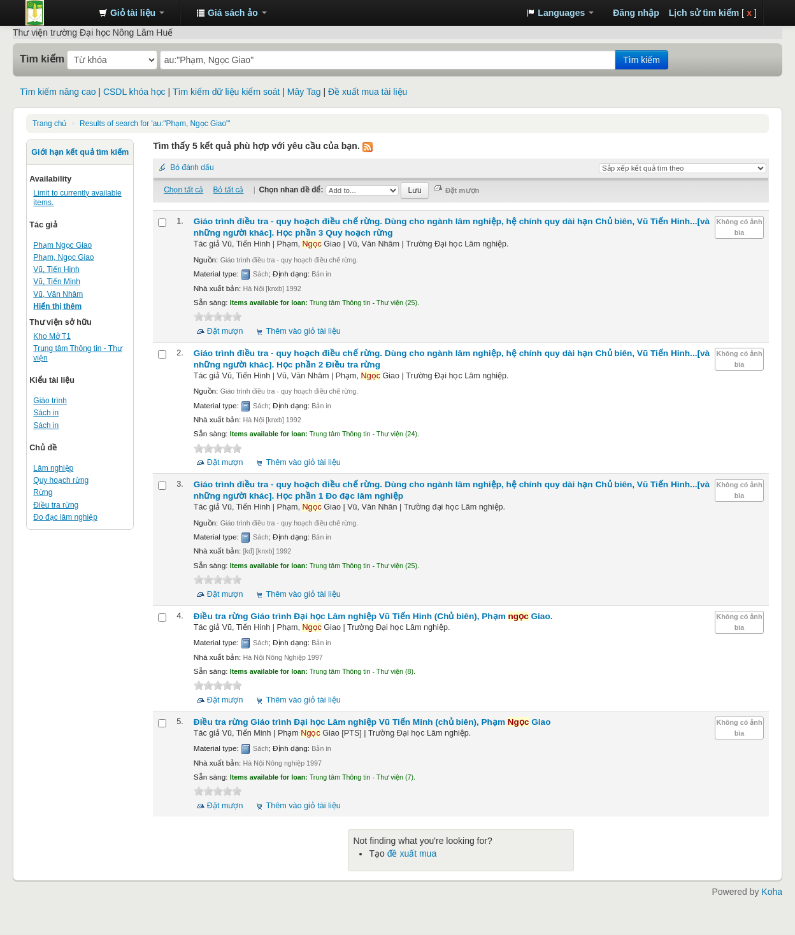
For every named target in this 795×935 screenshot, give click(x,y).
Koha (771, 892)
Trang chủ (49, 123)
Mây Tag (304, 92)
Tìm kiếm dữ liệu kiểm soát (226, 92)
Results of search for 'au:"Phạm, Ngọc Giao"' (155, 123)
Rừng (42, 492)
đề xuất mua (411, 853)
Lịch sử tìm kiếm (704, 13)
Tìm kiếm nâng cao (58, 92)
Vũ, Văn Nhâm (58, 294)
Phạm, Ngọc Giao (63, 257)
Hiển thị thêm (57, 306)
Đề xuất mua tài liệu (367, 92)
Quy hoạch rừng (61, 480)
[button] (131, 12)
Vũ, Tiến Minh (56, 281)
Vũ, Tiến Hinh (56, 269)
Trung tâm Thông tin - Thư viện (57, 12)
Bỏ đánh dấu (191, 167)
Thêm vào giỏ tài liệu (303, 331)
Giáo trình (50, 400)
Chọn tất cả (183, 189)
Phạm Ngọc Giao (62, 245)
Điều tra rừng (55, 505)
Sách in (46, 412)
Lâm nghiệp (53, 468)
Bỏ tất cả (228, 189)
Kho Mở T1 (52, 336)
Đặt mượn (225, 331)
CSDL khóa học (134, 92)
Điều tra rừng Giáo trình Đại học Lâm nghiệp (373, 616)
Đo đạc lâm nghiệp (65, 517)
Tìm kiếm (42, 58)
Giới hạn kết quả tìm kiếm (80, 152)
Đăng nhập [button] (636, 13)
